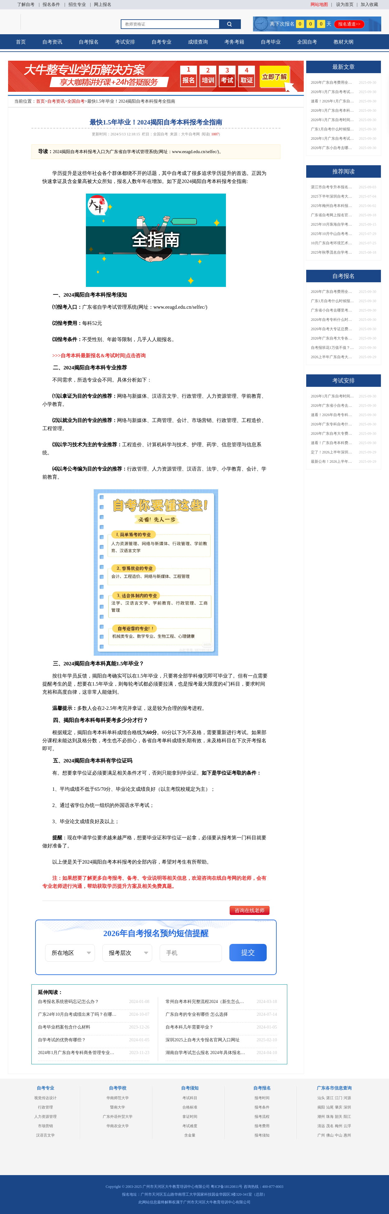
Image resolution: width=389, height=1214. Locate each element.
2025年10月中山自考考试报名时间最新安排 (332, 234)
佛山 (330, 1135)
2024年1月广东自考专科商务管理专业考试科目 (78, 1052)
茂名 (330, 1126)
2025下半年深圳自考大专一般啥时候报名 (332, 196)
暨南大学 (117, 1107)
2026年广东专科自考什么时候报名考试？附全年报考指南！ (332, 424)
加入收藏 (369, 4)
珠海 (330, 1116)
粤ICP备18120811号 (226, 1186)
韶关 (338, 1116)
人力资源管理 (45, 1116)
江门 (338, 1098)
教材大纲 (344, 42)
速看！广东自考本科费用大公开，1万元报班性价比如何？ (332, 443)
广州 (321, 1135)
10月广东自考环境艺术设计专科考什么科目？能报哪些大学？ (332, 243)
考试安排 (125, 42)
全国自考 (307, 42)
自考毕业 (271, 42)
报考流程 (262, 1116)
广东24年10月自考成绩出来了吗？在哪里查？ (78, 1014)
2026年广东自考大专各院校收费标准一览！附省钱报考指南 (332, 338)
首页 (21, 42)
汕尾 (330, 1107)
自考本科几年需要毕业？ (189, 1027)
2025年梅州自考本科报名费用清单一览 (332, 206)
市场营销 (45, 1126)
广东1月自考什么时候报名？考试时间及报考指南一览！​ (332, 129)
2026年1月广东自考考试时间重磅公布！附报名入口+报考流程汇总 (332, 138)
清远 (321, 1126)
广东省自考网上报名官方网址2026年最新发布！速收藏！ (332, 215)
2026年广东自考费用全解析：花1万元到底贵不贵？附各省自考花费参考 (332, 82)
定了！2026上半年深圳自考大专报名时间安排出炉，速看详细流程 (332, 452)
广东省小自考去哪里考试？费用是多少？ (332, 310)
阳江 (347, 1116)
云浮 (347, 1126)
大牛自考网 (190, 134)
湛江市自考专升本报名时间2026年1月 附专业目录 (332, 187)
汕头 (321, 1098)
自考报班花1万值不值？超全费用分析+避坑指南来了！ (332, 347)
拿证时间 (189, 1116)
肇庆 (338, 1107)
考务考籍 (234, 42)
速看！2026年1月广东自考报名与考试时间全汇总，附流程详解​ (332, 101)
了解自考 (26, 4)
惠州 (347, 1135)
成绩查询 (198, 42)
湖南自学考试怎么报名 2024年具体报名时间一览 (205, 1052)
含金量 (189, 1135)
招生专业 (77, 4)
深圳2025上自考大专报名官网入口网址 (203, 1040)
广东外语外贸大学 (118, 1116)
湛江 (330, 1098)
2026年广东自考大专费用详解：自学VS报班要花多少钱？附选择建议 (332, 433)
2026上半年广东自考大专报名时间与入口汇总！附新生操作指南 (332, 357)
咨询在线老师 (250, 910)
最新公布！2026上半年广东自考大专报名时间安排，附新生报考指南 (332, 461)
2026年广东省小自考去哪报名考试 (332, 405)
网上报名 (102, 4)
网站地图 (319, 4)
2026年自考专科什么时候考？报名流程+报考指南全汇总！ (332, 319)
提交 (248, 952)
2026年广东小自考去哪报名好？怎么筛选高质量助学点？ (332, 148)
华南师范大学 (117, 1098)
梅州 (338, 1126)
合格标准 (189, 1107)
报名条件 (51, 4)
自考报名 (89, 42)
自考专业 (161, 42)
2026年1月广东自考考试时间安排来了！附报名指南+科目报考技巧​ (332, 92)
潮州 (321, 1116)
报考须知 (262, 1135)
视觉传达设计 (45, 1098)
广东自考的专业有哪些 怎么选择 (197, 1014)
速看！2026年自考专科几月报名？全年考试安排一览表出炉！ (332, 415)
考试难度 (189, 1126)
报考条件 (262, 1107)
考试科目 (189, 1098)
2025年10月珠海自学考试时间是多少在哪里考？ (332, 224)
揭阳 (321, 1107)
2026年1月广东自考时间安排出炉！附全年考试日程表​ (332, 120)
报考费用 (262, 1126)
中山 (338, 1135)
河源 (347, 1098)
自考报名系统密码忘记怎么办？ (68, 1001)
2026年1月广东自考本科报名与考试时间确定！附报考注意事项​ (332, 110)
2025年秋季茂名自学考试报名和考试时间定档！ (332, 252)
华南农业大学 (117, 1126)
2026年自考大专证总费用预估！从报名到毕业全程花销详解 (332, 329)
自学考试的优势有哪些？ (62, 1040)
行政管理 (45, 1107)
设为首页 (345, 4)
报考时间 (262, 1098)
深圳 (347, 1107)
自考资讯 (52, 42)
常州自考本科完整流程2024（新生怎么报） (205, 1001)
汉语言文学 (45, 1135)
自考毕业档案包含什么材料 (64, 1027)
